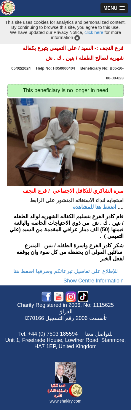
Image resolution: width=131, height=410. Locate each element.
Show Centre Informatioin (93, 281)
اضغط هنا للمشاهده (94, 207)
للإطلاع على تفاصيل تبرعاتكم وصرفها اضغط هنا (65, 271)
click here (93, 32)
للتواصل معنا (99, 334)
